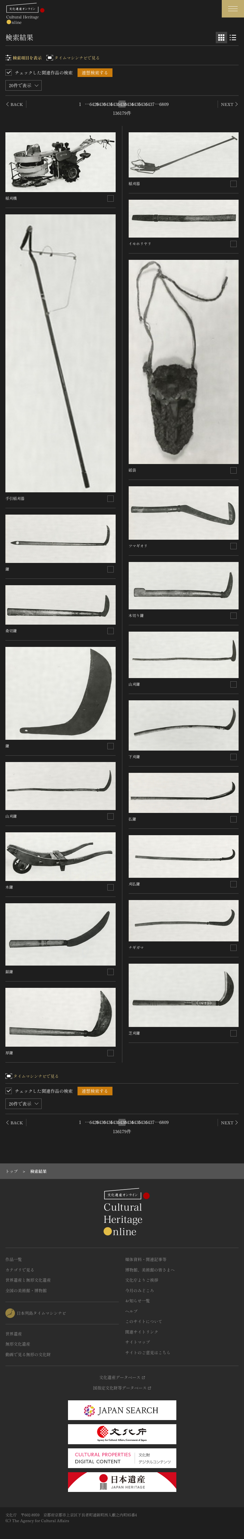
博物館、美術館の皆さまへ (150, 1270)
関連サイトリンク (141, 1332)
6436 (142, 104)
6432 (115, 104)
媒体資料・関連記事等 (145, 1259)
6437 (149, 104)
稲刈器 (134, 183)
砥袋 (132, 470)
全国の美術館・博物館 (26, 1290)
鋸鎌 (9, 971)
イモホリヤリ (140, 243)
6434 (128, 104)
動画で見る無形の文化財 (28, 1354)
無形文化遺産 (17, 1344)
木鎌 (9, 887)
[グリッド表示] (221, 37)
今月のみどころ (139, 1290)
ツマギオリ (138, 545)
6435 (135, 104)
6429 (94, 104)
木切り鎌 (136, 615)
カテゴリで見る (19, 1270)
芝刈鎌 (134, 1033)
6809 (163, 104)
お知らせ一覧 (137, 1301)
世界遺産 (13, 1334)
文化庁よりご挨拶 (141, 1280)
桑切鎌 (11, 630)
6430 (101, 104)
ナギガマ (136, 947)
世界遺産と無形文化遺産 (28, 1280)
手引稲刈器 (14, 498)
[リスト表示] (233, 37)
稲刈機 (11, 198)
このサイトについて (143, 1321)
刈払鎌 (134, 883)
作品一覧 (13, 1259)
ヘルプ (131, 1311)
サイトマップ (137, 1342)
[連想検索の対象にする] (110, 198)
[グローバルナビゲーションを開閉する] (233, 8)
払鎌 (132, 818)
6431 (108, 104)
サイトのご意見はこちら (148, 1352)
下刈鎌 (134, 756)
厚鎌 (9, 1052)
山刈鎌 (11, 816)
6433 (122, 104)
